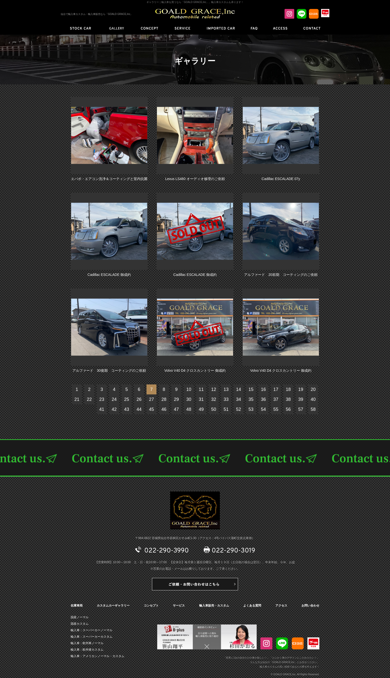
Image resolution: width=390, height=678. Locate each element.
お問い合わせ (310, 605)
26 (139, 399)
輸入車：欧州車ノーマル (87, 643)
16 (263, 389)
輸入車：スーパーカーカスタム (91, 636)
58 (313, 409)
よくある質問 (252, 605)
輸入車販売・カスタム (214, 605)
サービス (179, 605)
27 (151, 399)
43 (126, 409)
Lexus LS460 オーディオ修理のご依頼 (195, 179)
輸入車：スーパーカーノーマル (91, 630)
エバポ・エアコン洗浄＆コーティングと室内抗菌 (109, 179)
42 (114, 409)
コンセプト (151, 605)
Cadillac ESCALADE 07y (281, 179)
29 (176, 399)
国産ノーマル (80, 617)
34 (238, 399)
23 (101, 399)
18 (288, 389)
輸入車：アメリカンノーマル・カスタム (97, 656)
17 (275, 389)
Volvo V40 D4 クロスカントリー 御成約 (195, 370)
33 (226, 399)
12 (213, 389)
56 (288, 409)
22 (89, 399)
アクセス (281, 605)
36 (263, 399)
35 (250, 399)
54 (263, 409)
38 (288, 399)
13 (226, 389)
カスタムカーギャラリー (113, 605)
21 (76, 399)
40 (313, 399)
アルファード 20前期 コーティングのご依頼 (281, 275)
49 (201, 409)
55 (275, 409)
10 (188, 389)
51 (226, 409)
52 (238, 409)
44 (139, 409)
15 (250, 389)
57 (300, 409)
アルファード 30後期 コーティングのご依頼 (109, 370)
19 (300, 389)
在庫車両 (77, 605)
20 (313, 389)
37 (275, 399)
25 (126, 399)
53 (250, 409)
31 (201, 399)
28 (163, 399)
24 (114, 399)
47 (176, 409)
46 (163, 409)
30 (188, 399)
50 (213, 409)
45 (151, 409)
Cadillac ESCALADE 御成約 (109, 275)
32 (213, 399)
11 (201, 389)
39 (300, 399)
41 (101, 409)
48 (188, 409)
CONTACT (195, 458)
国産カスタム (80, 623)
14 (238, 389)
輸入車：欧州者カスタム (87, 649)
